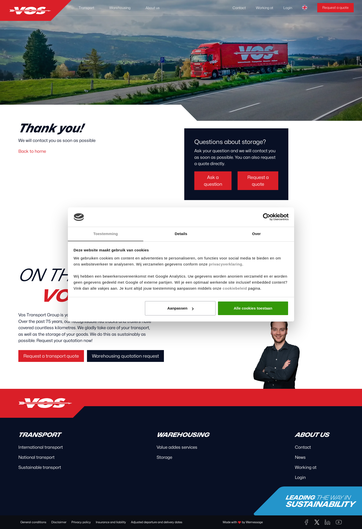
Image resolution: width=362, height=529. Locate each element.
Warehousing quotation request (125, 356)
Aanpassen (180, 308)
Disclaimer (58, 522)
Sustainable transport (39, 467)
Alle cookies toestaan (253, 308)
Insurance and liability (111, 522)
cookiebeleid (235, 288)
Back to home (32, 151)
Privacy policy (81, 522)
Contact (239, 8)
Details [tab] (181, 234)
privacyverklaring (225, 264)
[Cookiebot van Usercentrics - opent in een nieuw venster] (267, 217)
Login (287, 8)
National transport (36, 457)
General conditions (33, 522)
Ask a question (213, 181)
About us (153, 8)
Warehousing (119, 8)
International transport (40, 447)
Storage (164, 457)
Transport (86, 8)
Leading (322, 501)
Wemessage (254, 522)
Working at (264, 8)
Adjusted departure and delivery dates (156, 522)
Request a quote (335, 7)
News (300, 457)
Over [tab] (256, 234)
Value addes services (177, 447)
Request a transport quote (51, 356)
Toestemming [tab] (105, 234)
